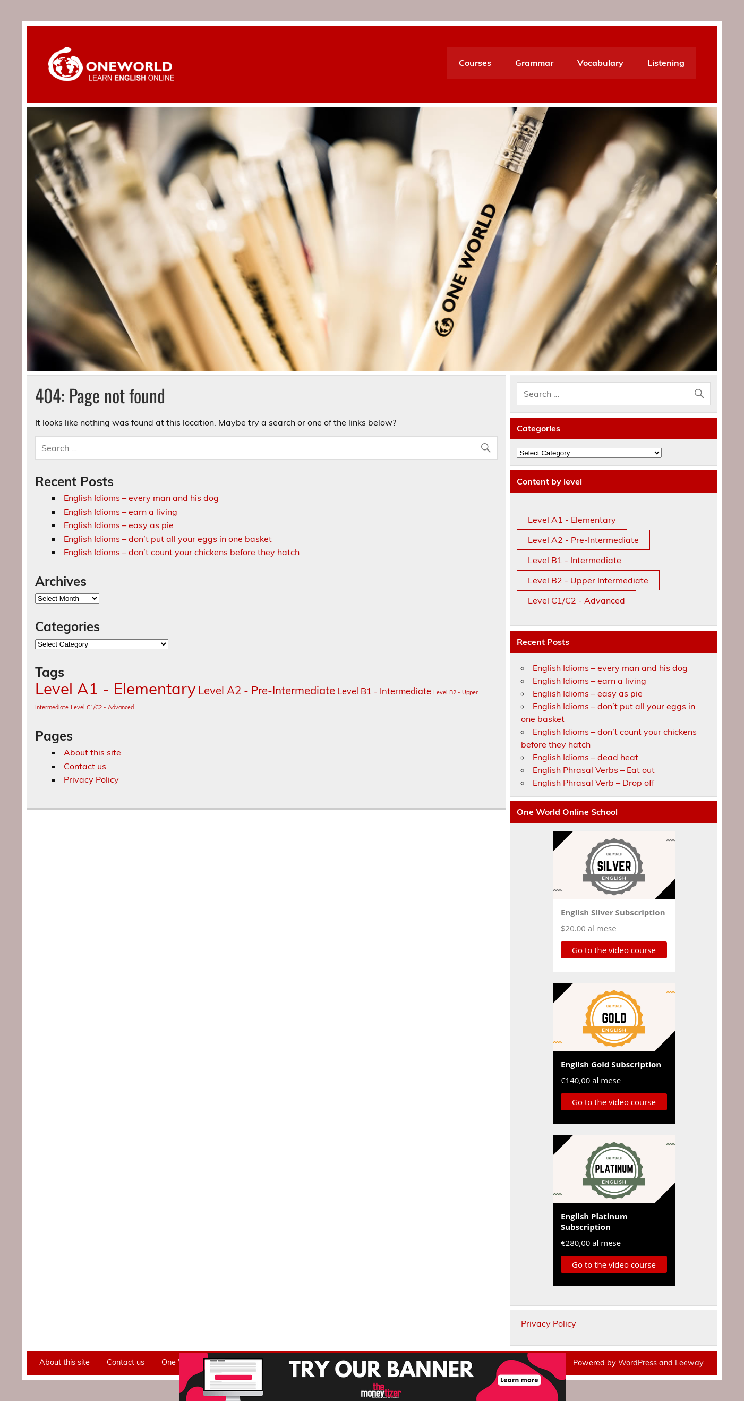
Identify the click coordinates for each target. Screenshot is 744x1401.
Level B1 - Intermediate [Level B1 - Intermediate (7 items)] (384, 691)
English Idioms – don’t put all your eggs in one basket (168, 538)
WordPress (637, 1363)
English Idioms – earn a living (120, 511)
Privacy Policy (91, 779)
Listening (666, 62)
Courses (475, 62)
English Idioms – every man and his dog (141, 498)
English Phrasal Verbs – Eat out (594, 770)
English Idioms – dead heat (585, 757)
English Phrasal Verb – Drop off (593, 782)
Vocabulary (600, 62)
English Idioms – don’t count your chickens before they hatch (182, 552)
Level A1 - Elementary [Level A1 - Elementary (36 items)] (115, 688)
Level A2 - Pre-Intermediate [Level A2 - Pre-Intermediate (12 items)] (266, 690)
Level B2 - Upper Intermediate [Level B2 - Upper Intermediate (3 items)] (588, 580)
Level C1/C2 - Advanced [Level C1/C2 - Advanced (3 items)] (102, 707)
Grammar (534, 62)
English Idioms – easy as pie (119, 525)
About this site (92, 752)
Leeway (689, 1363)
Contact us (85, 766)
